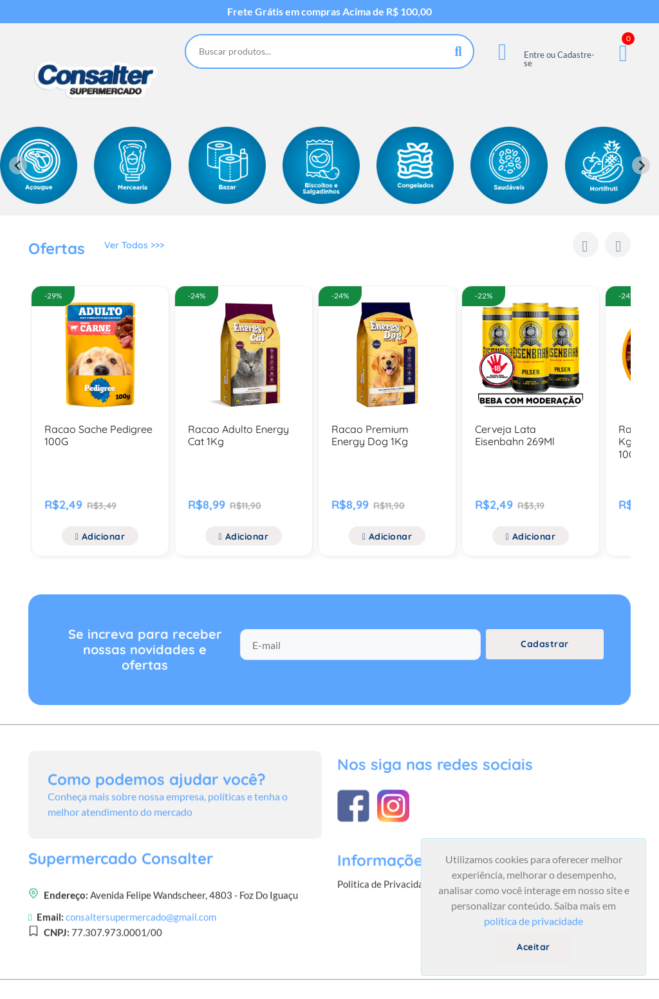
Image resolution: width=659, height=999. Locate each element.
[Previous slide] (18, 165)
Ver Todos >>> (134, 250)
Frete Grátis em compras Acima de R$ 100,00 (329, 11)
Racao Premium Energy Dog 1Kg (370, 435)
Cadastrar (545, 660)
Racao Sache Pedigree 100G (98, 435)
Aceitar (533, 947)
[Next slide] (641, 165)
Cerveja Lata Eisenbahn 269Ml (515, 435)
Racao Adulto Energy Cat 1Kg (238, 435)
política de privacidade (533, 921)
